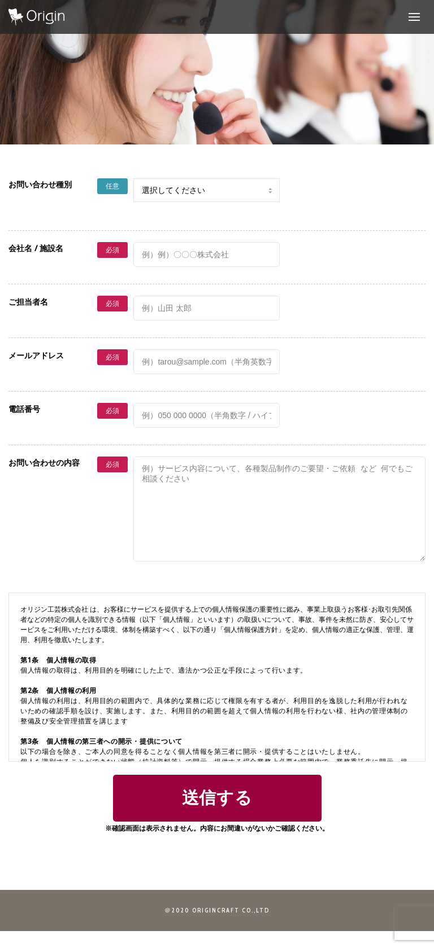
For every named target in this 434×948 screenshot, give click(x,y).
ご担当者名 (28, 302)
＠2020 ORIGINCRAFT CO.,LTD (217, 927)
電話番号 (24, 409)
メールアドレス (36, 355)
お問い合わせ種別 (40, 184)
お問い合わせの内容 (44, 462)
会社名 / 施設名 (35, 248)
